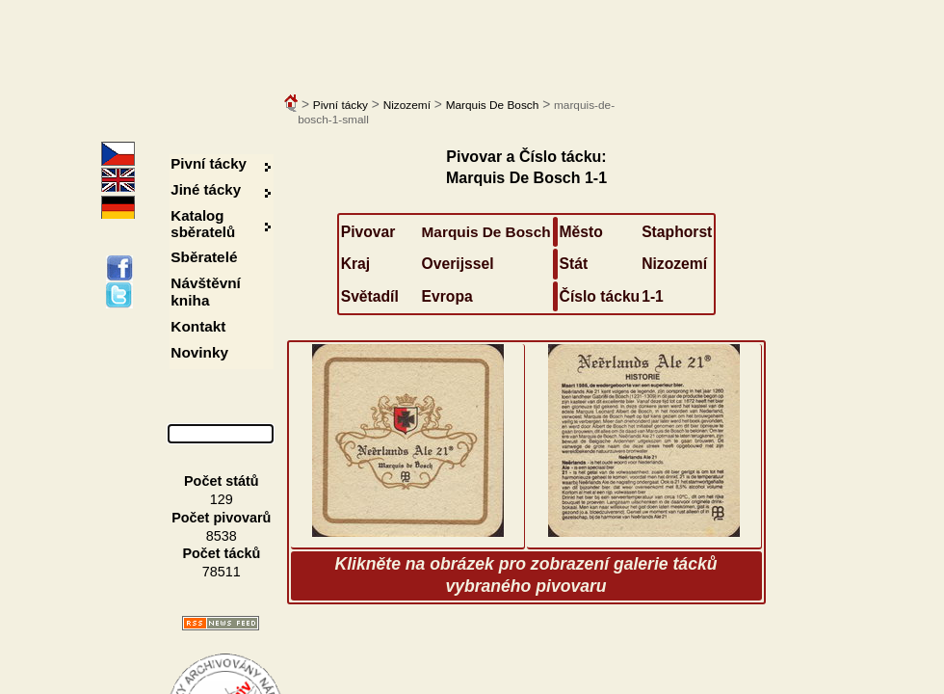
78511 (221, 571)
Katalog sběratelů (202, 223)
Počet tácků (221, 553)
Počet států (221, 481)
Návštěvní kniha (205, 291)
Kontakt (197, 326)
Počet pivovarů (221, 517)
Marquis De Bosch (492, 105)
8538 (221, 536)
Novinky (199, 352)
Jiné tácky (205, 189)
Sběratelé (203, 257)
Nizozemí (407, 105)
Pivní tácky (340, 105)
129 (221, 499)
